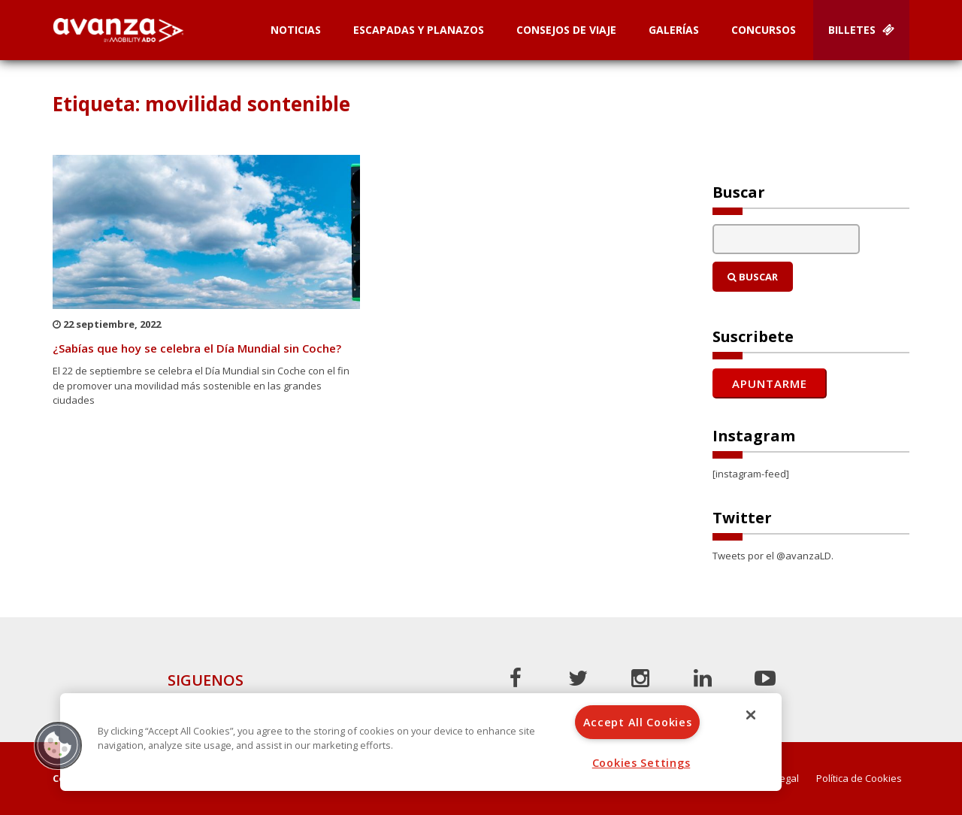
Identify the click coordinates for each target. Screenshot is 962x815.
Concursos (763, 30)
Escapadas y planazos (418, 30)
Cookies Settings (641, 763)
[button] (58, 745)
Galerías (674, 30)
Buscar (753, 276)
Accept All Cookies (637, 722)
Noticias (296, 30)
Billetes (861, 30)
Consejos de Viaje (566, 30)
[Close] (750, 715)
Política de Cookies (859, 778)
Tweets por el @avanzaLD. (772, 555)
